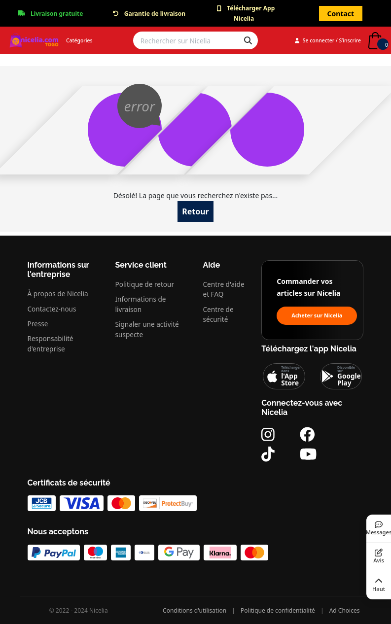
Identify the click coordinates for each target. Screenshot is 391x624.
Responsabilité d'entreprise (50, 343)
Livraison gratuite (57, 13)
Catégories (79, 40)
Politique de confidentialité (278, 610)
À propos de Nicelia (58, 293)
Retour (195, 211)
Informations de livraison (140, 303)
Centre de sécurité (218, 314)
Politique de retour (145, 284)
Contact (341, 13)
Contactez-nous (52, 308)
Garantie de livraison (154, 13)
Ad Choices (344, 610)
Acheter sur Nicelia (316, 315)
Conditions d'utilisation (194, 610)
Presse (38, 323)
